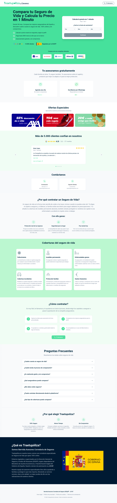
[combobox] (70, 29)
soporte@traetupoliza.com (72, 190)
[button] (27, 124)
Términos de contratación (73, 497)
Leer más (35, 160)
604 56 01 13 (44, 189)
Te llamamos (58, 339)
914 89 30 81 (72, 189)
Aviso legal (39, 497)
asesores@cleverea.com (44, 190)
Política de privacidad (49, 497)
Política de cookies (61, 497)
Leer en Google (38, 163)
